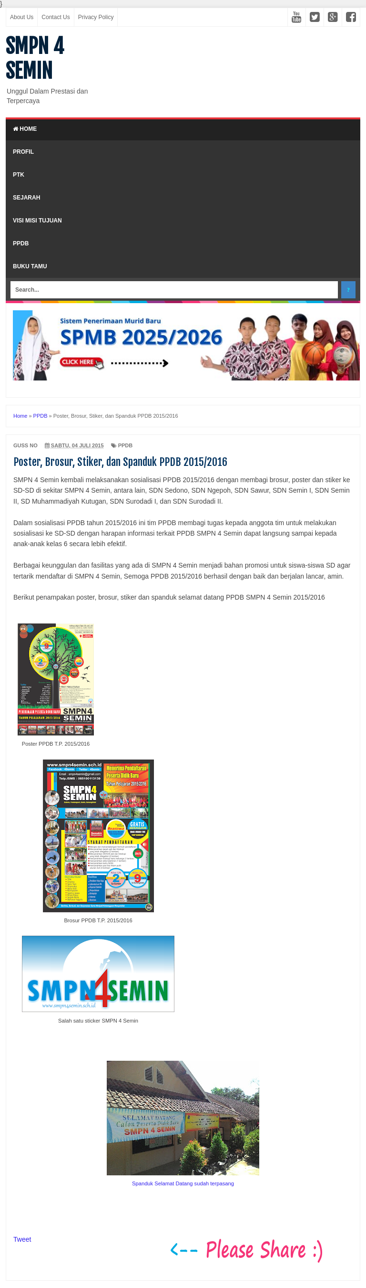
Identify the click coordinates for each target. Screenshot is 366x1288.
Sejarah (26, 197)
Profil (23, 151)
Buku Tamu (30, 266)
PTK (18, 174)
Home (25, 129)
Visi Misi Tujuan (37, 220)
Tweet (22, 1239)
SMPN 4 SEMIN (35, 59)
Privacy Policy (96, 17)
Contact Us (55, 17)
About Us (21, 17)
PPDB (21, 243)
